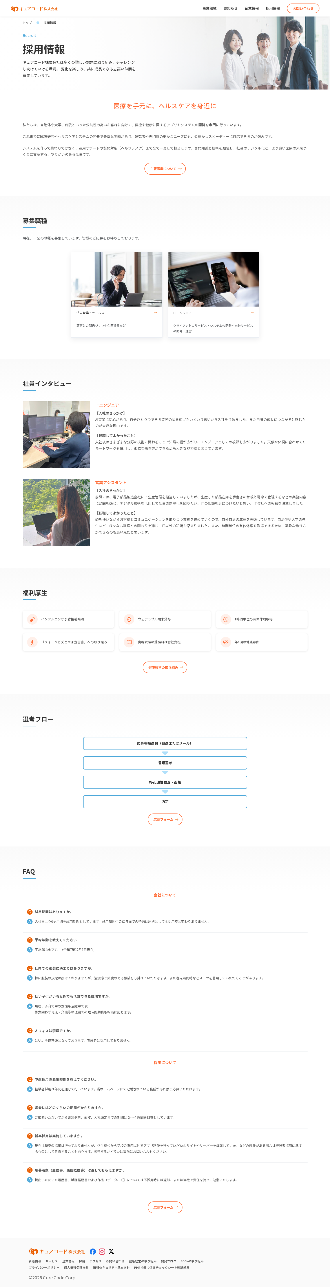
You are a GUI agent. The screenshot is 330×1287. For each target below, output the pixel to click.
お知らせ (231, 8)
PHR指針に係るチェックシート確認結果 (162, 1267)
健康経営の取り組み (163, 667)
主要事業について (163, 168)
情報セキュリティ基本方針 (111, 1267)
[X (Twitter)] (111, 1251)
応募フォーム (163, 819)
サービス (52, 1261)
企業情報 (252, 8)
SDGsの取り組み (192, 1261)
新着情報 (35, 1261)
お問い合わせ (303, 8)
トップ (27, 22)
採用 (82, 1261)
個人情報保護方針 (76, 1267)
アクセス (95, 1261)
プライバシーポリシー (44, 1267)
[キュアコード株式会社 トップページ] (57, 1252)
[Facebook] (93, 1251)
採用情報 (273, 8)
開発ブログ (168, 1261)
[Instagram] (102, 1251)
